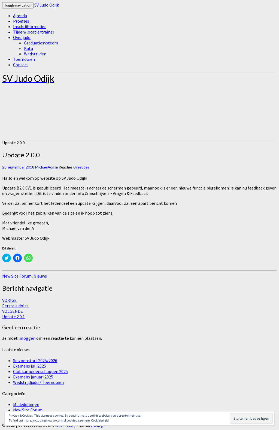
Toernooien (24, 59)
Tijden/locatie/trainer (33, 32)
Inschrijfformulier (29, 26)
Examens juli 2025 (29, 366)
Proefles (21, 21)
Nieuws (40, 276)
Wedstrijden (35, 53)
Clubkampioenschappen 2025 (40, 371)
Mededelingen (26, 404)
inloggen (27, 338)
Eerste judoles (15, 302)
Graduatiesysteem (41, 43)
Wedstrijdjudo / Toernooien (38, 382)
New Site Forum (17, 276)
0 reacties (81, 167)
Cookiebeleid (100, 420)
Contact (20, 64)
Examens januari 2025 (33, 377)
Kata (28, 48)
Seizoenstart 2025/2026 (35, 360)
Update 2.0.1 (13, 313)
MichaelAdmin (46, 167)
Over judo (22, 37)
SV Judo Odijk (46, 5)
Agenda (20, 15)
